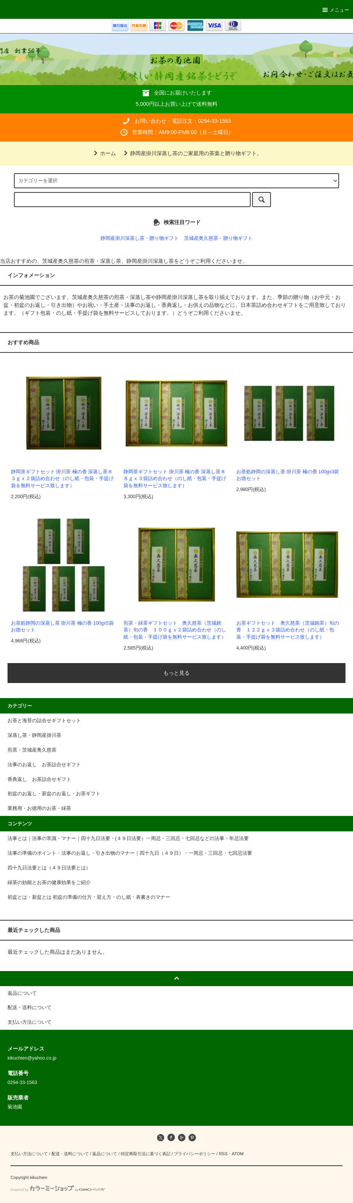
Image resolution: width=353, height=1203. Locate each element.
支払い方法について (29, 1153)
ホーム (103, 153)
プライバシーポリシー (194, 1153)
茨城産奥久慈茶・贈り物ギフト (218, 238)
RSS (223, 1153)
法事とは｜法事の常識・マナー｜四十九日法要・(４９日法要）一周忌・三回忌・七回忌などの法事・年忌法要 (128, 838)
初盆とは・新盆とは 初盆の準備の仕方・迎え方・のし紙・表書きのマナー (89, 897)
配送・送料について (70, 1153)
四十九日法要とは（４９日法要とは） (49, 868)
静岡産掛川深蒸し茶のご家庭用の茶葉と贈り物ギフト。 (191, 153)
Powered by (58, 1190)
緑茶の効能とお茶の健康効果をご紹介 (49, 882)
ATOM (238, 1153)
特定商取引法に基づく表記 (145, 1153)
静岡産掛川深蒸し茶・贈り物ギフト (139, 238)
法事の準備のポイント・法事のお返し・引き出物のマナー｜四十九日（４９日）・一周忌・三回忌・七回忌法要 (130, 853)
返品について (104, 1153)
